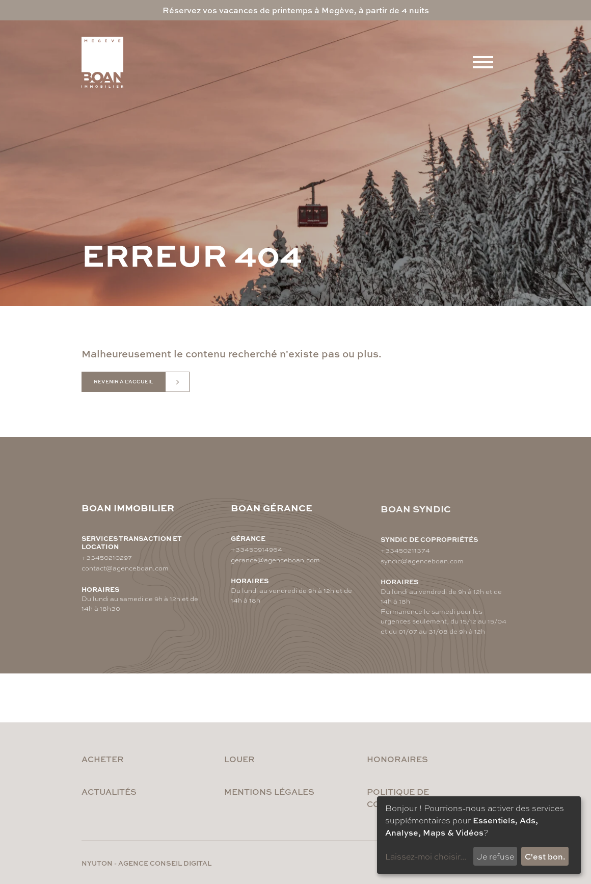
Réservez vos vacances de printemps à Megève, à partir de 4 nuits (296, 10)
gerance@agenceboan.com (275, 564)
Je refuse (495, 856)
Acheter (103, 759)
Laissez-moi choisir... (425, 856)
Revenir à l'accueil (123, 381)
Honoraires (397, 759)
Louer (239, 759)
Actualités (109, 791)
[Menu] (482, 62)
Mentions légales (269, 791)
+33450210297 (107, 557)
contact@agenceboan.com (125, 568)
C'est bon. (545, 856)
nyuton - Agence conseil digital (146, 863)
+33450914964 (256, 553)
